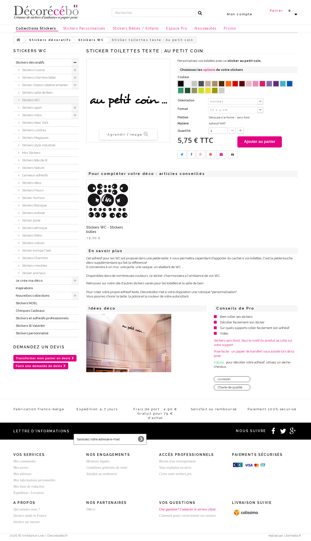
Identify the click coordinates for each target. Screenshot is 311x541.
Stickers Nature (32, 168)
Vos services (29, 456)
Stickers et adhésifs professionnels (42, 318)
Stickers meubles (34, 265)
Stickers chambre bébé (38, 77)
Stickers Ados (31, 115)
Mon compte (240, 14)
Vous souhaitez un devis (175, 468)
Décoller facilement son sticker (242, 323)
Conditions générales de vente (106, 468)
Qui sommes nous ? (26, 510)
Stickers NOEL (26, 303)
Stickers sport (31, 107)
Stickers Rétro (31, 235)
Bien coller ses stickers (236, 318)
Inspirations (24, 288)
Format (183, 109)
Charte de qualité (230, 388)
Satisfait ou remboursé (101, 475)
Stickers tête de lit (34, 160)
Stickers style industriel (38, 145)
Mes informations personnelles (34, 481)
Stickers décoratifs (30, 62)
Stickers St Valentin (30, 326)
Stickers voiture (32, 243)
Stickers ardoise (33, 213)
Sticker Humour (33, 198)
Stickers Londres (33, 130)
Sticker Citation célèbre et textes (44, 85)
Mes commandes (24, 462)
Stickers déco (31, 183)
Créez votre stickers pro (175, 475)
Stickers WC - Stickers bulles (200, 230)
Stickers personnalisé (32, 333)
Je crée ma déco (29, 280)
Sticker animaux (33, 273)
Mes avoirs (20, 468)
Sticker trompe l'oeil (36, 250)
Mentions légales (97, 462)
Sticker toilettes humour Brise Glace (106, 230)
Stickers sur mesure (26, 523)
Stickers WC (30, 100)
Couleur (184, 77)
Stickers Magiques (34, 137)
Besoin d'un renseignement (177, 462)
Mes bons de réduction (28, 487)
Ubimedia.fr (292, 536)
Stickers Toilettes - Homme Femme (150, 230)
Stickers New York (34, 122)
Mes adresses (22, 475)
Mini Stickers (30, 153)
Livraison (224, 380)
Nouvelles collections (32, 295)
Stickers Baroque (34, 205)
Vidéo (224, 334)
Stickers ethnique (34, 228)
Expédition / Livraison (28, 494)
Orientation (186, 100)
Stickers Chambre (34, 258)
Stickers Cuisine (33, 70)
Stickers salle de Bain (37, 92)
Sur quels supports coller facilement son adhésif (254, 329)
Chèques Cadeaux (30, 310)
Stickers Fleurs (32, 190)
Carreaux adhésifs (34, 175)
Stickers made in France (29, 516)
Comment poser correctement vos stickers (187, 516)
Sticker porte (30, 220)
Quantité (184, 130)
